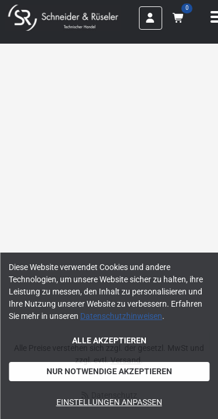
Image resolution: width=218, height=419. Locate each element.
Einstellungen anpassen (109, 402)
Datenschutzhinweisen (121, 316)
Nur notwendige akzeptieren (109, 371)
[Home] (63, 18)
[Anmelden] (150, 18)
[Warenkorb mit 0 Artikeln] (178, 18)
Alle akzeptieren (109, 340)
